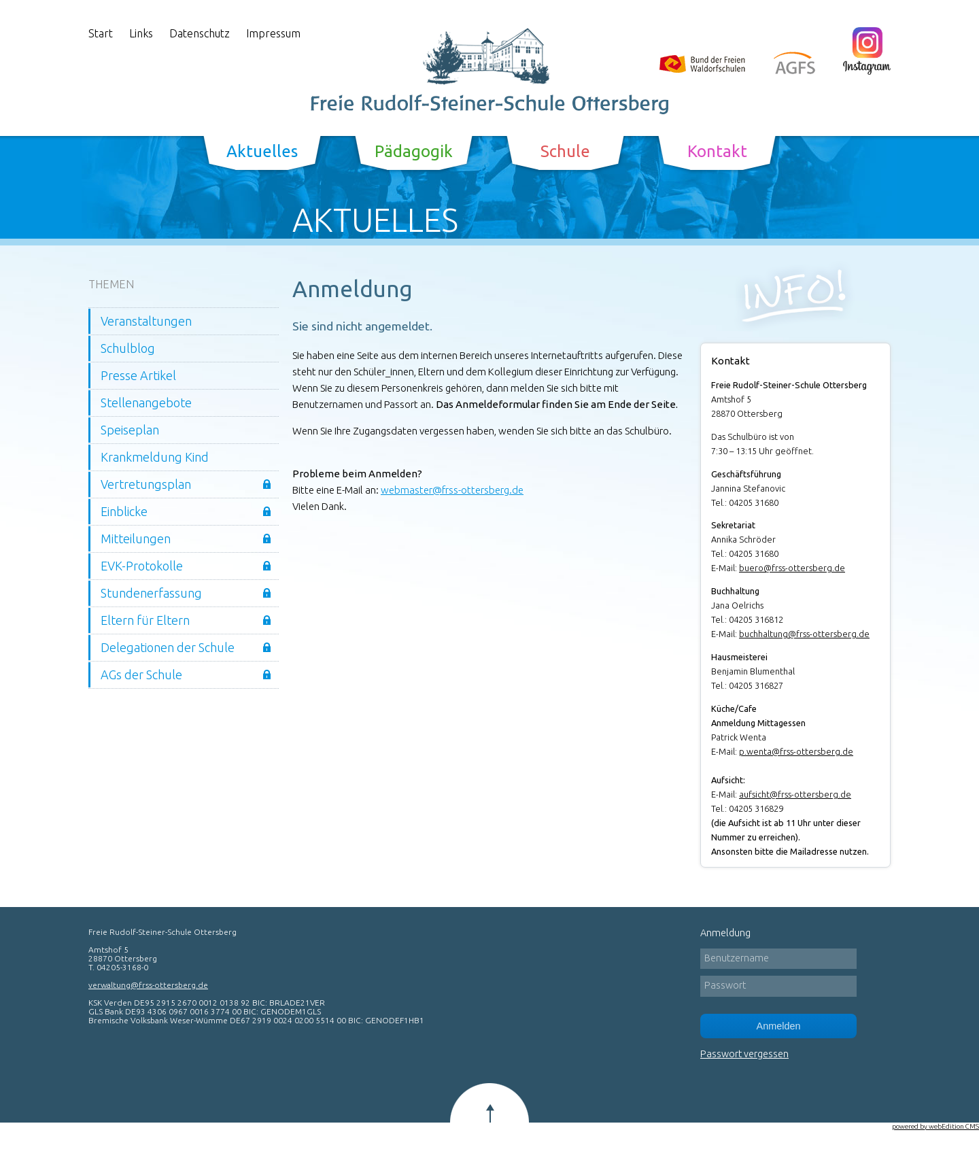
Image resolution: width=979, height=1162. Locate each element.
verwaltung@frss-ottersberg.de (148, 984)
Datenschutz (199, 33)
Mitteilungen (136, 538)
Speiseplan (130, 430)
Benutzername (736, 958)
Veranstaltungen (146, 321)
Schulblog (128, 348)
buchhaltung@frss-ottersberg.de (804, 633)
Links (141, 33)
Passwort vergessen (744, 1053)
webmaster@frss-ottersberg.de (452, 490)
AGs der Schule (141, 674)
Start (100, 33)
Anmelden (779, 1026)
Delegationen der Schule (168, 647)
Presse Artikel (138, 375)
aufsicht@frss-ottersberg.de (795, 794)
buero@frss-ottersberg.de (792, 568)
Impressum (273, 33)
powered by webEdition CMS (935, 1126)
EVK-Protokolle (142, 566)
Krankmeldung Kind (155, 457)
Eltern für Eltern (145, 620)
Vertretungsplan (146, 484)
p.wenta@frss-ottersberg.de (796, 751)
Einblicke (124, 511)
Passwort (725, 985)
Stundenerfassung (151, 593)
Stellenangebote (146, 402)
